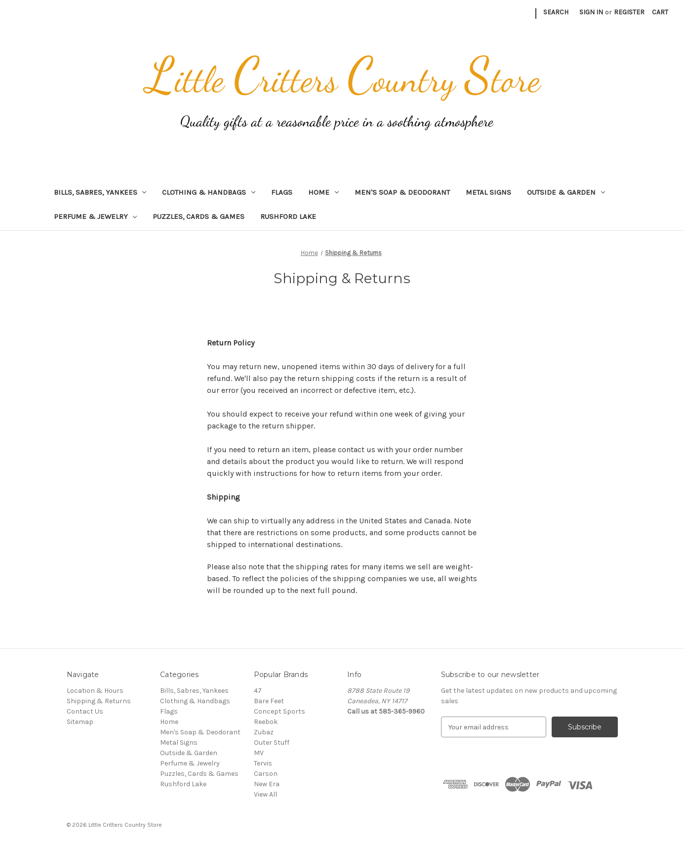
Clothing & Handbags (208, 192)
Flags (281, 192)
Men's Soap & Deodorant (402, 192)
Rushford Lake (288, 216)
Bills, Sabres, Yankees (100, 192)
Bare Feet (269, 701)
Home (323, 192)
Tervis (263, 763)
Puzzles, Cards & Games (198, 216)
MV (259, 753)
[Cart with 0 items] (660, 12)
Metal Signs (488, 192)
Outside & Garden (566, 192)
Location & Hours (95, 690)
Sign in (591, 12)
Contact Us (85, 711)
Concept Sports (279, 711)
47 (258, 690)
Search (555, 12)
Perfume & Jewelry (95, 216)
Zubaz (264, 732)
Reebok (266, 722)
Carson (266, 773)
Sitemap (80, 722)
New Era (267, 784)
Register (629, 12)
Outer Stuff (271, 742)
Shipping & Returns (99, 701)
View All (265, 794)
